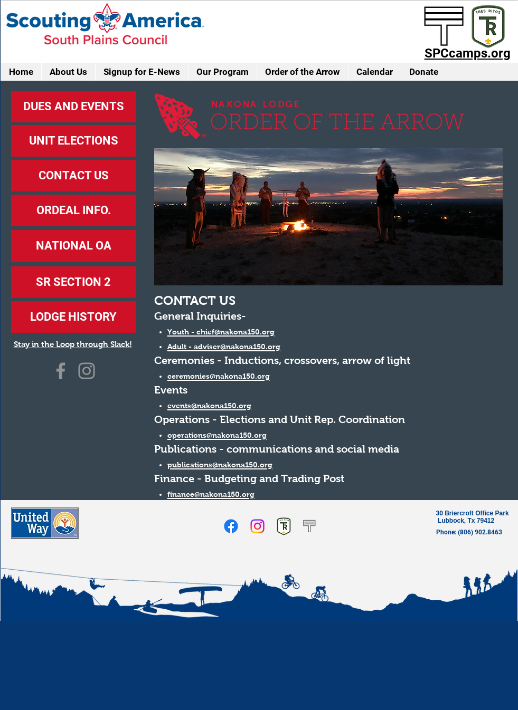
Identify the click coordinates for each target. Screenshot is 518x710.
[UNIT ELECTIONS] (73, 141)
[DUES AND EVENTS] (73, 106)
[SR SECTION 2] (73, 282)
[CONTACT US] (73, 175)
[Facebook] (61, 371)
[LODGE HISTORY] (73, 317)
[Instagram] (87, 371)
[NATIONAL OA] (73, 246)
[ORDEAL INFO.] (73, 210)
